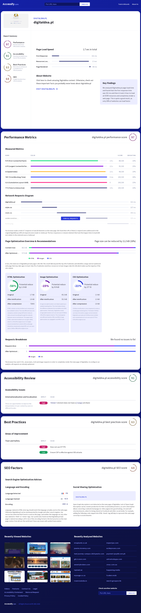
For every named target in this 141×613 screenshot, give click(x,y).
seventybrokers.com (82, 564)
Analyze (85, 4)
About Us (135, 4)
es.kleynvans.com (113, 548)
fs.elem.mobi (111, 575)
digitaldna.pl (40, 18)
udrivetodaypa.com (114, 559)
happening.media (113, 570)
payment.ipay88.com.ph (115, 554)
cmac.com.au (111, 564)
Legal (35, 589)
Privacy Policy (9, 596)
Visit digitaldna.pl (47, 89)
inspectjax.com (112, 543)
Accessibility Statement (13, 592)
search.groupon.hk (113, 581)
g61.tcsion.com (80, 559)
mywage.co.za (79, 575)
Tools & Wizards (123, 4)
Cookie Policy (23, 596)
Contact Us (26, 589)
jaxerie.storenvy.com (82, 548)
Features (15, 589)
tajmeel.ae (78, 570)
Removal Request (32, 592)
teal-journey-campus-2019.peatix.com (89, 554)
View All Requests (70, 218)
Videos (7, 589)
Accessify (11, 4)
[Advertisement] (85, 38)
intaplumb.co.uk (80, 543)
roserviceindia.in (80, 581)
